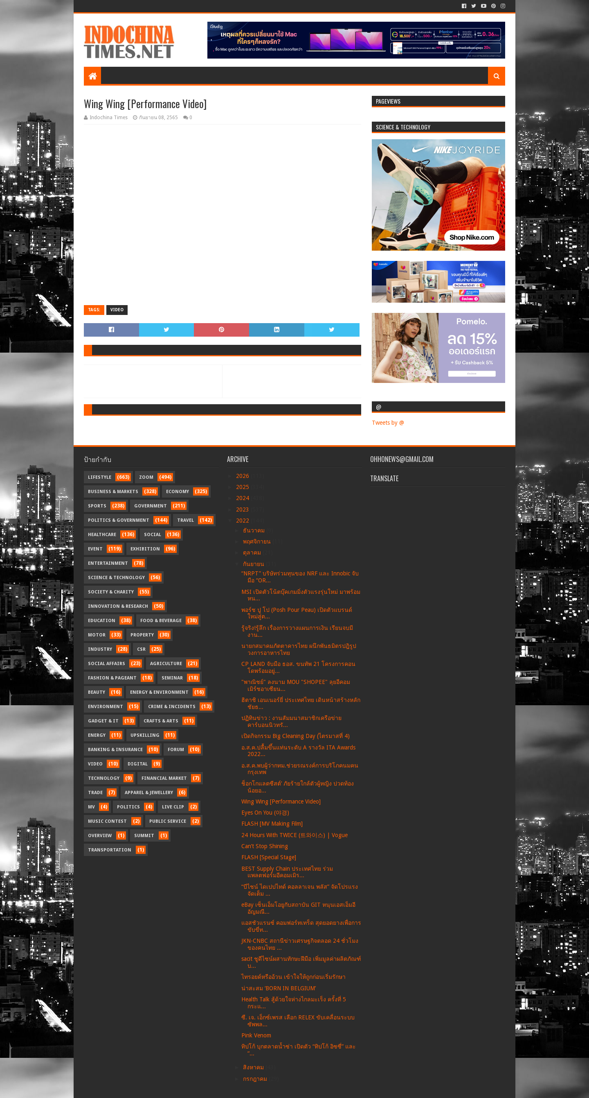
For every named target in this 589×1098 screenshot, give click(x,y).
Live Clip (173, 807)
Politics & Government (118, 520)
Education (101, 620)
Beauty (96, 692)
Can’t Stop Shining (264, 846)
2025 (243, 487)
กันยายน (254, 564)
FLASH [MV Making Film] (272, 823)
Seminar (172, 678)
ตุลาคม (253, 552)
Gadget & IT (103, 721)
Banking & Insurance (115, 749)
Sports (97, 506)
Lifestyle (99, 477)
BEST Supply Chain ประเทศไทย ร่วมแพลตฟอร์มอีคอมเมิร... (287, 872)
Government (150, 506)
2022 (243, 520)
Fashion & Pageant (112, 678)
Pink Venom (256, 1035)
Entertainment (108, 563)
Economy (177, 491)
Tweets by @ (388, 422)
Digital (138, 764)
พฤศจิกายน (257, 541)
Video (117, 310)
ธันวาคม (254, 530)
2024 (243, 498)
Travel (185, 520)
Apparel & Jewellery (149, 792)
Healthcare (102, 534)
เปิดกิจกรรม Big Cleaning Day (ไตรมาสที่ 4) (295, 736)
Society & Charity (111, 592)
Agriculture (166, 663)
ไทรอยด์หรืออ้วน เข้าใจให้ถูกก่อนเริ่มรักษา (293, 976)
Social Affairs (106, 663)
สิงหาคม (254, 1067)
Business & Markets (113, 491)
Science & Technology (116, 577)
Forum (176, 749)
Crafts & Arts (161, 721)
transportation (109, 850)
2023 (243, 509)
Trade (95, 792)
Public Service (167, 821)
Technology (103, 778)
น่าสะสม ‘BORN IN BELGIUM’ (278, 988)
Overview (100, 835)
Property (142, 635)
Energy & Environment (159, 692)
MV (91, 807)
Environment (105, 706)
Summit (144, 835)
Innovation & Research (118, 606)
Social (152, 534)
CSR (141, 649)
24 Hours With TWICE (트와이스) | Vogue (294, 835)
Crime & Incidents (172, 706)
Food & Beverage (161, 620)
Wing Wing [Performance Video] (281, 801)
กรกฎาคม (256, 1078)
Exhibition (145, 549)
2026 (243, 476)
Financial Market (164, 778)
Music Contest (107, 821)
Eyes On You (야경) (265, 812)
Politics (128, 807)
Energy (97, 735)
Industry (100, 649)
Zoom (146, 477)
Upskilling (145, 735)
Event (95, 549)
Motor (97, 635)
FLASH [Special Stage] (268, 857)
